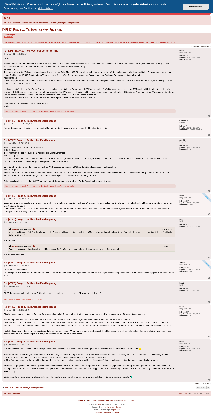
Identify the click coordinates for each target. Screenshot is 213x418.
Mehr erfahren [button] (45, 8)
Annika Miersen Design (113, 407)
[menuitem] (7, 18)
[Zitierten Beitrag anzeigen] (34, 229)
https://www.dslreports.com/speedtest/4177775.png (23, 299)
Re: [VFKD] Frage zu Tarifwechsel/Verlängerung (30, 121)
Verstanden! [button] (195, 6)
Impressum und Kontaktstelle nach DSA (103, 400)
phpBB (98, 404)
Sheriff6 (14, 229)
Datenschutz (123, 400)
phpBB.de (116, 410)
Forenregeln (8, 36)
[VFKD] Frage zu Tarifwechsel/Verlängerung (32, 29)
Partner (132, 400)
